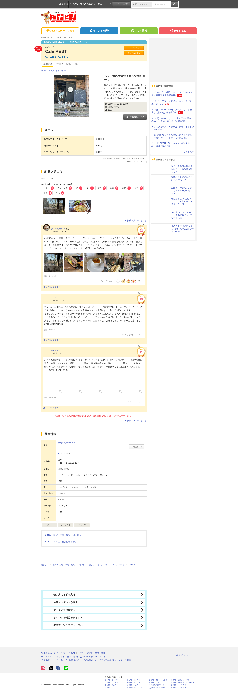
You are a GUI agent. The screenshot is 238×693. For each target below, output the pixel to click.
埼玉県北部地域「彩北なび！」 (158, 688)
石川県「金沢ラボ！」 (113, 687)
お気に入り (133, 48)
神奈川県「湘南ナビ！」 (158, 685)
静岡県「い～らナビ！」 (180, 685)
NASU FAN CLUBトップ (77, 42)
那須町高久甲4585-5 (66, 443)
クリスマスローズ (58, 229)
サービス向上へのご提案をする (60, 542)
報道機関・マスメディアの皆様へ (100, 660)
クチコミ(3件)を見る (135, 420)
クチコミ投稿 (121, 4)
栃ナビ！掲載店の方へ (71, 660)
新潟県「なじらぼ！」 (135, 682)
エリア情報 (138, 31)
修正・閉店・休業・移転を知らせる (62, 535)
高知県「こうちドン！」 (180, 687)
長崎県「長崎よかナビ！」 (181, 680)
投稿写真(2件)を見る (135, 220)
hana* (53, 298)
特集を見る (178, 31)
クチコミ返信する (51, 287)
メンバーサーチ (104, 4)
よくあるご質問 (63, 656)
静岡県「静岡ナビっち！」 (159, 680)
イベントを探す (99, 31)
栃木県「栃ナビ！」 (112, 680)
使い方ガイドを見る (59, 595)
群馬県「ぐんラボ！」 (113, 685)
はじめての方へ (87, 4)
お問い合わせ (86, 656)
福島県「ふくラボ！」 (113, 682)
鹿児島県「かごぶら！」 (136, 687)
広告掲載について (49, 660)
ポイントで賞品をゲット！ (63, 618)
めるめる (54, 350)
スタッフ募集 (124, 660)
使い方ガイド (47, 656)
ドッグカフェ (61, 71)
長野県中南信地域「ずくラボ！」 (183, 682)
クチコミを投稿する (59, 610)
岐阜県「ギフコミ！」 (157, 682)
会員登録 (63, 4)
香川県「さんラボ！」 (135, 685)
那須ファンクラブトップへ (63, 625)
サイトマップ (101, 656)
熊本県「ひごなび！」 (135, 680)
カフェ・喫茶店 (47, 71)
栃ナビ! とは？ (181, 655)
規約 (75, 656)
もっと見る (187, 151)
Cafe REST (56, 51)
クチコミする (133, 53)
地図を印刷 (136, 447)
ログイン (74, 4)
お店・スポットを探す (60, 31)
